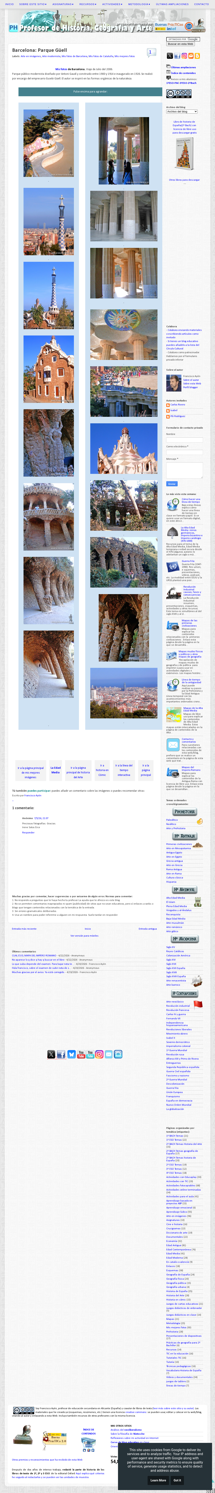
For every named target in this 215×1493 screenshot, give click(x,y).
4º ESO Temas (174, 1173)
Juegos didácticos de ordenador (184, 1308)
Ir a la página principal (146, 770)
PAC (176, 83)
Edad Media (173, 1253)
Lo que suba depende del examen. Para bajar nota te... (43, 964)
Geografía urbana (176, 1287)
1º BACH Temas (174, 1136)
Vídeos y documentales (179, 1377)
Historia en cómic (176, 1300)
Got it (177, 1480)
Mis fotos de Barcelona (74, 56)
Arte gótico (172, 931)
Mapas (170, 1319)
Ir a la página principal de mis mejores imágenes (31, 773)
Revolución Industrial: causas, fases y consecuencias (192, 591)
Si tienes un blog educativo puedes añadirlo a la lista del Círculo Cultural (182, 345)
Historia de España (176, 1291)
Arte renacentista (176, 981)
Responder (28, 832)
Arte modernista (51, 56)
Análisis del (126, 1430)
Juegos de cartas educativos (182, 1304)
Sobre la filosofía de (127, 1434)
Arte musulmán (175, 923)
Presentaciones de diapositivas (184, 1336)
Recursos (88, 4)
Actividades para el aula (180, 1196)
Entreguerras (173, 1063)
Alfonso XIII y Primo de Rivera (182, 1059)
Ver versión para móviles (84, 936)
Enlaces (170, 1266)
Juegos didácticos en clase (181, 1315)
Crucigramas (173, 1228)
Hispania (171, 882)
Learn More (158, 1480)
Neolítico (171, 824)
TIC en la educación (177, 1354)
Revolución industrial (178, 1006)
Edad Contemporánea (178, 1249)
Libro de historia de (185, 122)
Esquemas (172, 1270)
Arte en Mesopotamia (178, 848)
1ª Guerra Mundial (176, 1050)
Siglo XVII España (175, 968)
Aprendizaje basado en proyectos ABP (179, 1202)
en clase (130, 1442)
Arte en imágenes (31, 56)
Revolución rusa (175, 1054)
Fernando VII (173, 1018)
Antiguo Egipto (174, 852)
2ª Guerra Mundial (176, 1080)
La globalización (175, 1109)
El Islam (170, 902)
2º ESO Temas (174, 1165)
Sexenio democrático (178, 1042)
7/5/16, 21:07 (41, 818)
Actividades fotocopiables (180, 1185)
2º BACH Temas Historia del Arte (184, 1144)
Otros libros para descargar (184, 180)
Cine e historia (174, 1224)
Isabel (173, 410)
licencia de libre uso (184, 129)
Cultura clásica (174, 878)
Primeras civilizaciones (179, 844)
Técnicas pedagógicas (178, 1366)
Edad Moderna (174, 1258)
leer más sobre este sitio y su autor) (173, 1408)
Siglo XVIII (171, 972)
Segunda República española (182, 1067)
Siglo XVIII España (176, 976)
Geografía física (175, 1279)
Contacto (201, 4)
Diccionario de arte (176, 1233)
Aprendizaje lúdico (176, 1212)
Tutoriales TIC (173, 1358)
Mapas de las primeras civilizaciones (189, 623)
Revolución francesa (177, 1010)
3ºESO (183, 83)
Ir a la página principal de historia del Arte (78, 773)
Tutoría (170, 1362)
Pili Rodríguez (177, 416)
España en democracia (179, 1101)
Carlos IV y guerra (176, 1014)
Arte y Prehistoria (175, 828)
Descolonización (175, 1084)
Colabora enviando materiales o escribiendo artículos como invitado (184, 334)
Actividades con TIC (177, 1181)
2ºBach (192, 83)
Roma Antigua (174, 869)
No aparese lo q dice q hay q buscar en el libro (38, 960)
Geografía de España (178, 1275)
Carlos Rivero (177, 405)
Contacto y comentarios (189, 740)
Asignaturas (63, 4)
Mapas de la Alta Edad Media (193, 709)
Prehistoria (172, 1332)
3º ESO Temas (174, 1169)
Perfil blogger (190, 387)
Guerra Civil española (178, 1071)
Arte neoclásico (175, 1002)
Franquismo (173, 1096)
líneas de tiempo (175, 1386)
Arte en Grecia (174, 865)
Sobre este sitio (33, 4)
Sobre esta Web (192, 383)
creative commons (135, 1412)
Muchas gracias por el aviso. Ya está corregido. (38, 972)
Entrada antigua (148, 929)
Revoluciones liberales (179, 1029)
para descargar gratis (185, 133)
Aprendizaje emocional (179, 1208)
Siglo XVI (171, 960)
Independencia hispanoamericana (177, 1024)
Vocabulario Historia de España (183, 1370)
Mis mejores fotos (125, 56)
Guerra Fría (188, 561)
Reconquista (173, 914)
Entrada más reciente (24, 929)
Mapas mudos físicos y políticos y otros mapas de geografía (191, 654)
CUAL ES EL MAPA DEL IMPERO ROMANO (34, 955)
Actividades (112, 4)
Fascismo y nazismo (177, 1076)
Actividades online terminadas (183, 1190)
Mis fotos (61, 69)
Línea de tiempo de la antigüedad (191, 681)
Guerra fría (172, 1088)
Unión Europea (174, 1092)
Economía (171, 1241)
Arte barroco (173, 985)
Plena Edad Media (176, 906)
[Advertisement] (88, 745)
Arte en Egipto (174, 857)
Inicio (9, 4)
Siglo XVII (171, 964)
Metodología (139, 4)
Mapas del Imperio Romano (191, 768)
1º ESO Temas (174, 1140)
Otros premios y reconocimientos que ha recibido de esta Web (47, 1460)
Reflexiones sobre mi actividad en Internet (135, 1438)
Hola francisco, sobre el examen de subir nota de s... (41, 968)
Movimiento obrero (176, 1034)
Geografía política (176, 1283)
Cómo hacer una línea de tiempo (191, 500)
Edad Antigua (173, 1245)
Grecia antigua (174, 861)
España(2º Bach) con (185, 125)
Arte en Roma (174, 874)
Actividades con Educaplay (181, 1177)
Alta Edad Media (175, 898)
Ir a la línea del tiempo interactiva (123, 770)
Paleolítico (172, 820)
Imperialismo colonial (178, 1046)
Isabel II (170, 1038)
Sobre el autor (191, 380)
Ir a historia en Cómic (102, 770)
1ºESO (170, 83)
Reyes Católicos (175, 951)
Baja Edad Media (175, 919)
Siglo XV (170, 947)
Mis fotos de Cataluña (101, 56)
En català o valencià (177, 1262)
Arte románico (174, 927)
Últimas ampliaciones (172, 4)
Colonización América (178, 955)
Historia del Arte (175, 1295)
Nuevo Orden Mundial (178, 1105)
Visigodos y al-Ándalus (178, 910)
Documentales (174, 1237)
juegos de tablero (176, 1381)
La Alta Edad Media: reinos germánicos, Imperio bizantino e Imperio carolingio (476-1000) (192, 534)
